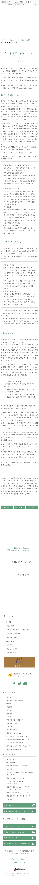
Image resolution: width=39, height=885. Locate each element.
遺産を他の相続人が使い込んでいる (18, 746)
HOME (3, 40)
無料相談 (9, 645)
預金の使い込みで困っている (16, 720)
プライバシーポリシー (18, 859)
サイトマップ (18, 863)
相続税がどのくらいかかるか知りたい (19, 796)
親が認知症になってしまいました (17, 793)
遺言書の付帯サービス (13, 763)
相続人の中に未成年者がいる (16, 743)
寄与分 (8, 710)
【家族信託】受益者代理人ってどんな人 (32, 507)
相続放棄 (9, 707)
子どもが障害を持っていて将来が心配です (15, 782)
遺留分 (8, 704)
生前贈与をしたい (12, 799)
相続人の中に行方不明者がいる (16, 736)
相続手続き (10, 726)
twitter (19, 683)
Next (37, 592)
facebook (14, 683)
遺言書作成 (10, 759)
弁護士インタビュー (13, 633)
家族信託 (9, 769)
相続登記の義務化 (12, 730)
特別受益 (9, 713)
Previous (2, 592)
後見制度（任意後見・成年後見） (17, 766)
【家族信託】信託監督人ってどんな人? (7, 507)
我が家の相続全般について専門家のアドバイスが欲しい (18, 788)
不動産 (8, 717)
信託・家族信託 (26, 40)
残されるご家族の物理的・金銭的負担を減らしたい (19, 773)
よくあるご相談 (11, 723)
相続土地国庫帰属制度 (13, 749)
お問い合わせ (11, 653)
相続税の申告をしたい (13, 733)
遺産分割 (9, 697)
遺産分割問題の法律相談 (14, 700)
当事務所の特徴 (12, 637)
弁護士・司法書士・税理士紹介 (17, 630)
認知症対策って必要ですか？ (16, 778)
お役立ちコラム (13, 40)
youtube (25, 683)
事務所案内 (10, 626)
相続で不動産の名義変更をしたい (17, 740)
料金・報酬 (10, 641)
